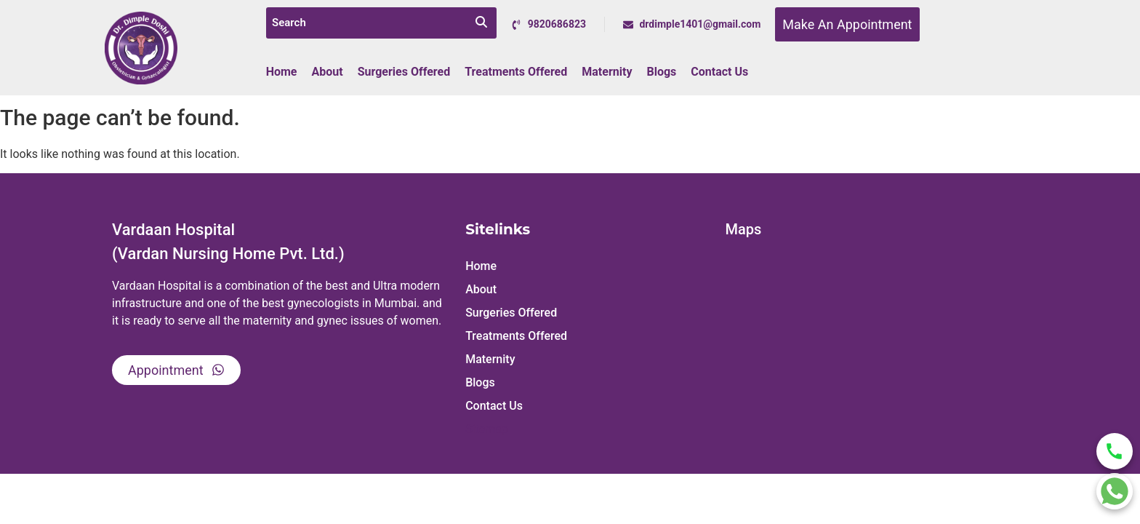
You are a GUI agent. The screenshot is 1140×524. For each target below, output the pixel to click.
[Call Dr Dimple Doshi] (1114, 451)
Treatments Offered (516, 72)
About (327, 72)
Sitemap (486, 429)
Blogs (661, 72)
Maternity (607, 72)
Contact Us (719, 72)
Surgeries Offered (404, 72)
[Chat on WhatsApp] (1114, 491)
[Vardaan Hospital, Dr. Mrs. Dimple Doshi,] (873, 353)
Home (281, 72)
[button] (587, 289)
